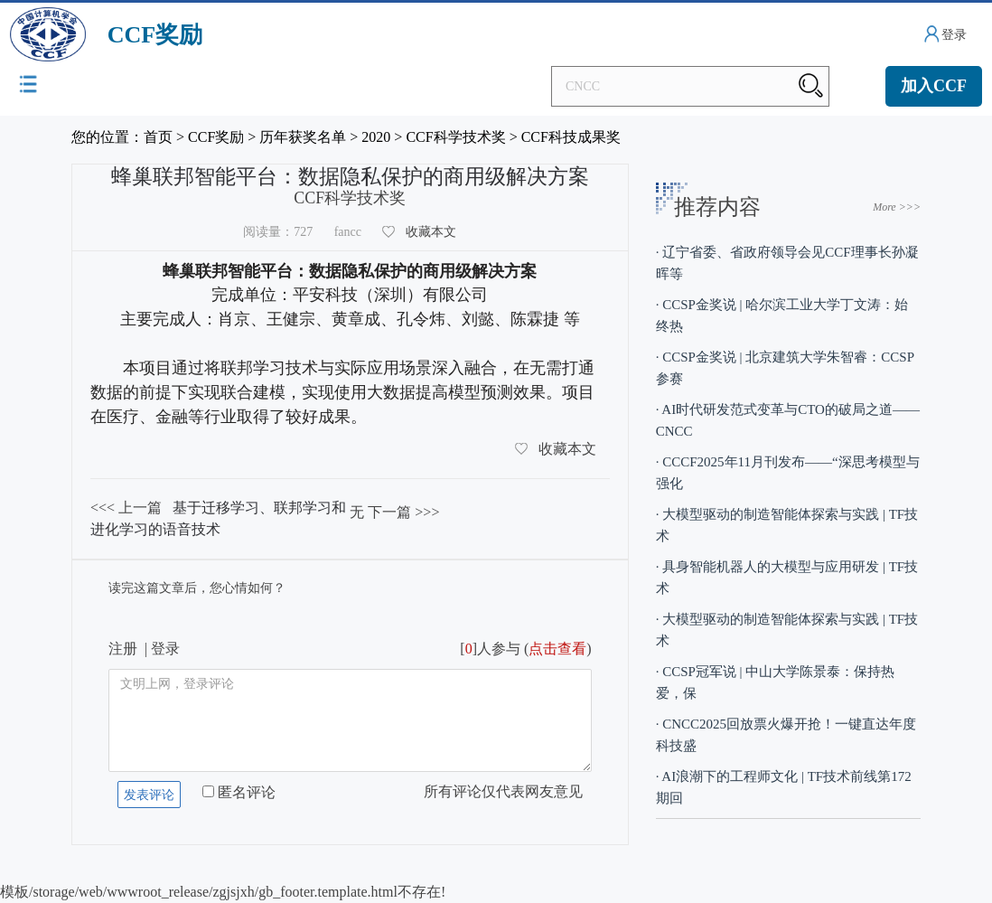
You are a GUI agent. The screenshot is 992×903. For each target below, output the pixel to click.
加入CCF (934, 86)
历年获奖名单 (302, 137)
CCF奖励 (216, 137)
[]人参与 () (525, 648)
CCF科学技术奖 (455, 137)
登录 (954, 35)
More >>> (897, 207)
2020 (375, 137)
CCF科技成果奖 (571, 137)
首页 (158, 137)
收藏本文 (431, 232)
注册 (122, 648)
